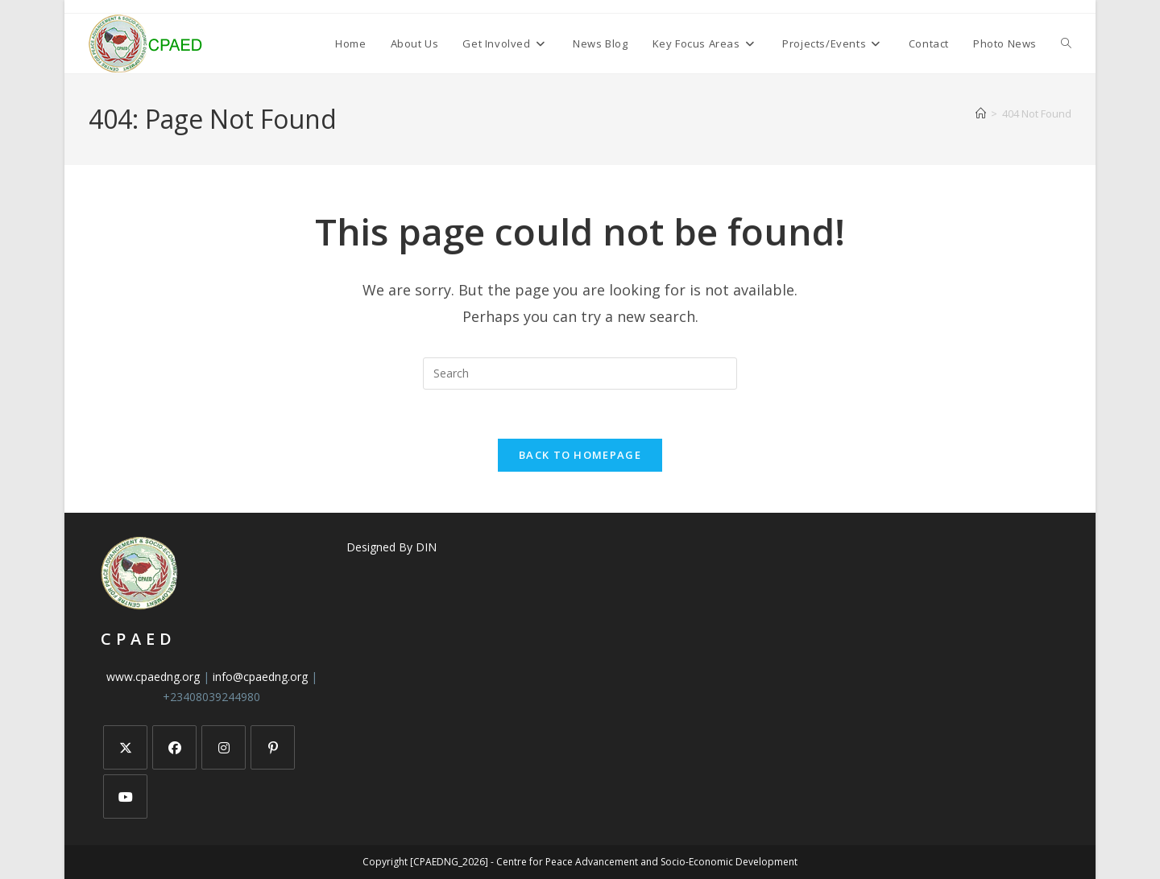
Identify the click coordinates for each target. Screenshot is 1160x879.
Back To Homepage (580, 455)
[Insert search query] (580, 373)
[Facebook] (174, 747)
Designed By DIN (391, 547)
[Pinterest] (273, 747)
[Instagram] (223, 747)
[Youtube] (125, 796)
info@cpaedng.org (260, 676)
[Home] (981, 113)
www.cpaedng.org (153, 676)
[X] (125, 747)
